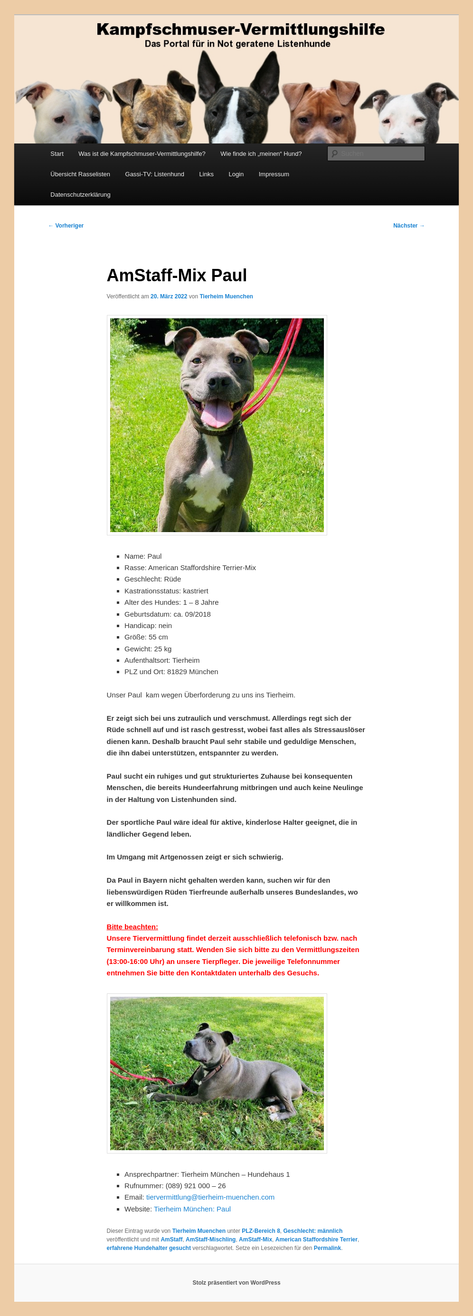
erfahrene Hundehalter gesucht (149, 1248)
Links (206, 174)
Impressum (274, 174)
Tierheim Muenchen (226, 296)
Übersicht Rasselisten (80, 174)
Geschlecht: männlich (313, 1231)
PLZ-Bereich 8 (261, 1231)
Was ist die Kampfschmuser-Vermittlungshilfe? (142, 153)
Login (236, 174)
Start (56, 153)
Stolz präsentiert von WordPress (236, 1282)
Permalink (327, 1248)
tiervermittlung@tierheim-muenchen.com (210, 1197)
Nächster (409, 225)
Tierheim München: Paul (192, 1209)
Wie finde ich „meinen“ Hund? (261, 153)
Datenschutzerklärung (80, 194)
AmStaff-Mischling (211, 1239)
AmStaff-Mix (255, 1239)
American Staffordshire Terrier (316, 1239)
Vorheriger (66, 225)
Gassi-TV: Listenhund (155, 174)
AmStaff (171, 1239)
